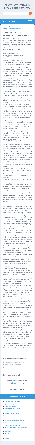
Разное (7, 438)
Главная (5, 26)
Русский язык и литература (12, 425)
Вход (21, 383)
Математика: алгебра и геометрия (14, 420)
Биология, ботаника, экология (13, 401)
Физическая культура (11, 436)
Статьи (11, 26)
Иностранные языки (10, 411)
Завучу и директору (10, 406)
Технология (8, 431)
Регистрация (15, 383)
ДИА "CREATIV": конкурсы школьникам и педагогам (17, 7)
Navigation (9, 21)
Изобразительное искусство (12, 408)
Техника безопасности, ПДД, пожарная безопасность (15, 428)
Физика (7, 433)
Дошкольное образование (16, 28)
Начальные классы (10, 418)
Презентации (8, 422)
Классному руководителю (12, 415)
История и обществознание (12, 413)
